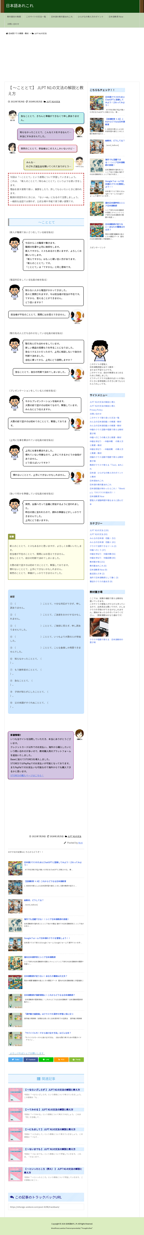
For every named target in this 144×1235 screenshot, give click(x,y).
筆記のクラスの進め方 (101, 581)
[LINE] (46, 1059)
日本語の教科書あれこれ (100, 484)
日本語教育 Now (97, 496)
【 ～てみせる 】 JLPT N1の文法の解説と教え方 (48, 1109)
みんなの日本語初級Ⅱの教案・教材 (105, 425)
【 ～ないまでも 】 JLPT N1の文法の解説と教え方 (49, 1149)
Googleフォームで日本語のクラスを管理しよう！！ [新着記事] (47, 938)
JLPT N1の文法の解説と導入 (102, 402)
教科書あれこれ (98, 565)
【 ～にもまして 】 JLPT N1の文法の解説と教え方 (49, 1129)
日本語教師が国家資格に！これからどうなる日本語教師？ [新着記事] (49, 995)
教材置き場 (97, 561)
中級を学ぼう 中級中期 (102, 553)
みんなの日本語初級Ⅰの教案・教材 (105, 421)
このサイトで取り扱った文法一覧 (104, 417)
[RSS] (61, 1059)
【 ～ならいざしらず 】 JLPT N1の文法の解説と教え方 (52, 1089)
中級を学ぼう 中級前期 (102, 557)
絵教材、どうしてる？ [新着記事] (34, 900)
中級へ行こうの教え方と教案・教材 (105, 437)
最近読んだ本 (97, 573)
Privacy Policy (96, 409)
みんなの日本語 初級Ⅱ (102, 542)
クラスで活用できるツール (103, 546)
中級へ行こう (98, 550)
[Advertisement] (72, 58)
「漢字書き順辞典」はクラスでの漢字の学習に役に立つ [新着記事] (48, 1014)
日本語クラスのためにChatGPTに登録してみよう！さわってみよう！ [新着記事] (53, 863)
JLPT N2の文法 (98, 534)
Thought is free (86, 1228)
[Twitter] (15, 1059)
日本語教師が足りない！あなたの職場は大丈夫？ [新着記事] (45, 976)
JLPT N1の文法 (40, 33)
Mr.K (80, 842)
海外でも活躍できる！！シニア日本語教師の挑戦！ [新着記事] (46, 919)
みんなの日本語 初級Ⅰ (102, 538)
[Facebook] (30, 1059)
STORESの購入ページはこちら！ (59, 775)
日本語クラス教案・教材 (18, 33)
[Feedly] (76, 1059)
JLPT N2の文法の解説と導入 (102, 405)
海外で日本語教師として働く (104, 577)
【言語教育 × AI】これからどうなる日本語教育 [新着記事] (45, 881)
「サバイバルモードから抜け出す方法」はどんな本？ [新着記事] (47, 1033)
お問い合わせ (96, 413)
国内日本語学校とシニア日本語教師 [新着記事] (40, 957)
